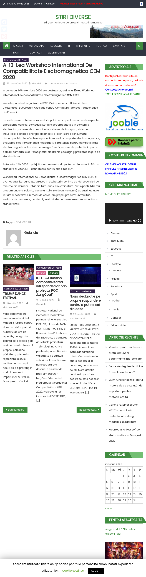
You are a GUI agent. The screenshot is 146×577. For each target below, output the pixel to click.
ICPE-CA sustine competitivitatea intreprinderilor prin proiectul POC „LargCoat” (51, 286)
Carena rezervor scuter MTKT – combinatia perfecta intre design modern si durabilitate (123, 413)
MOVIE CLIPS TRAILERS (118, 194)
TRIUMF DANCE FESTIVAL (14, 296)
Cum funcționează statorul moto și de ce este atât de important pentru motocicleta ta (126, 388)
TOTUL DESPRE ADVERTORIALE (123, 94)
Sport (17, 52)
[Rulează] (110, 220)
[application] (124, 213)
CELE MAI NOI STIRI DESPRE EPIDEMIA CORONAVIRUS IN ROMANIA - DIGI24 (121, 169)
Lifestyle (81, 46)
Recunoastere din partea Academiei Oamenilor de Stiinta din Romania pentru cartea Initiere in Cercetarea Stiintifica (90, 410)
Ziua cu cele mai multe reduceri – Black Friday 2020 (17, 410)
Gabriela (37, 83)
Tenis (115, 309)
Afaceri (18, 46)
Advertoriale (57, 52)
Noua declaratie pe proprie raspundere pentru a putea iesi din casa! (85, 302)
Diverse (38, 3)
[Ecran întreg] (139, 220)
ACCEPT (96, 571)
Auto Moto (36, 46)
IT (69, 46)
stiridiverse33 (11, 307)
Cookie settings (73, 571)
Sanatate (119, 46)
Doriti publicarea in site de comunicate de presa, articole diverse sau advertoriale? (124, 80)
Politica (101, 46)
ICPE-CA (26, 222)
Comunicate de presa (15, 60)
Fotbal (116, 300)
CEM (18, 222)
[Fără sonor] (135, 220)
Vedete (117, 270)
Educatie (56, 46)
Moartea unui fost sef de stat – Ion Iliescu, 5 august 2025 (125, 435)
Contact (50, 3)
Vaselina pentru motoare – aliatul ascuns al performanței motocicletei (125, 353)
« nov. (108, 508)
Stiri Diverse (73, 17)
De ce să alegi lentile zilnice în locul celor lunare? (126, 369)
